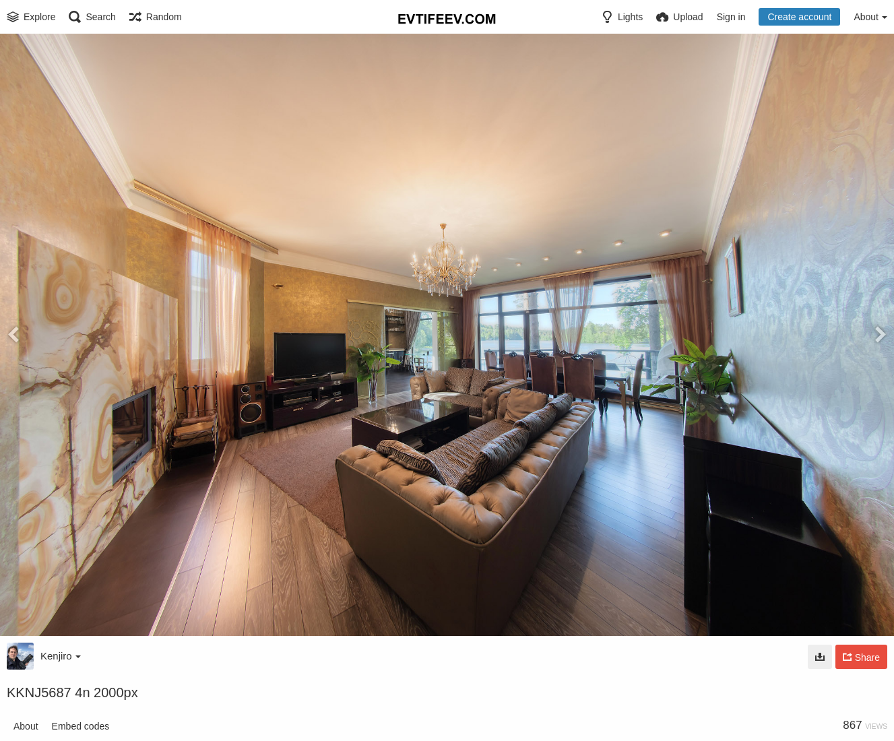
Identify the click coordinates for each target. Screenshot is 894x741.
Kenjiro (60, 656)
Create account (799, 16)
